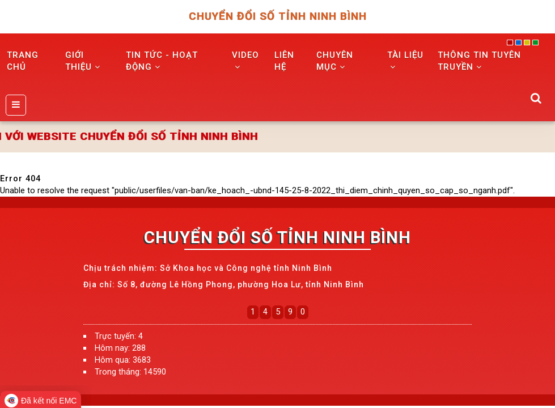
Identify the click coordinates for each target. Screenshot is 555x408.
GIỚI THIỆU (82, 61)
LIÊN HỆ (284, 61)
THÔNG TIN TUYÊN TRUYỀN (479, 61)
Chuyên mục (334, 61)
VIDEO (245, 60)
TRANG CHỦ (23, 61)
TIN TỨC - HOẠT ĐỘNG (162, 61)
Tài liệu (405, 60)
